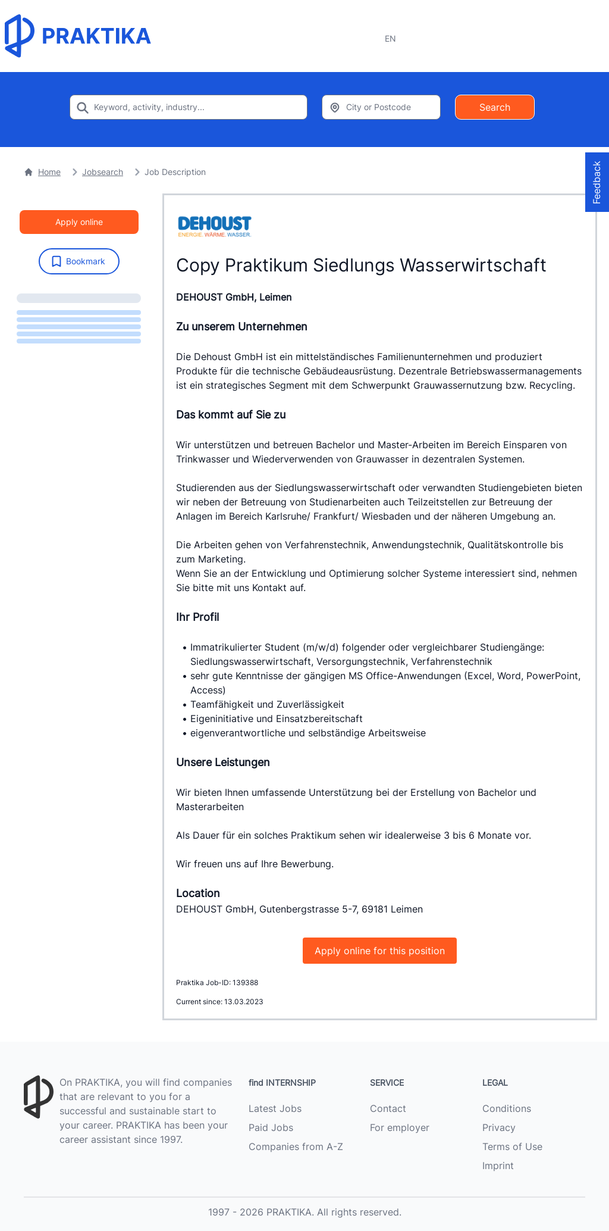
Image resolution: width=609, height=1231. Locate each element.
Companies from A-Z (296, 1146)
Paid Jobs (271, 1127)
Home (42, 172)
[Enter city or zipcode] (381, 107)
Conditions (506, 1108)
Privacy (499, 1127)
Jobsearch (102, 172)
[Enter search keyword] (188, 107)
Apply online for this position (380, 951)
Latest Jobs (275, 1108)
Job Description (175, 172)
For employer (399, 1127)
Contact (388, 1108)
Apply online (79, 222)
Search (494, 107)
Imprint (498, 1165)
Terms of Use (512, 1146)
